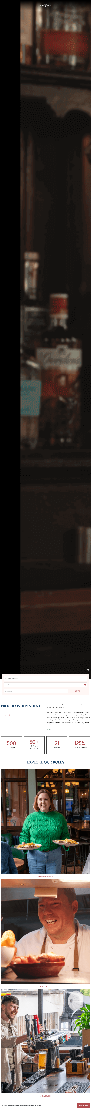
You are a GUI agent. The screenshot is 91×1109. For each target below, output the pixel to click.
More (50, 729)
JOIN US (8, 715)
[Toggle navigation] (3, 5)
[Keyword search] (45, 678)
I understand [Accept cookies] (83, 1105)
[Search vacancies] (78, 691)
